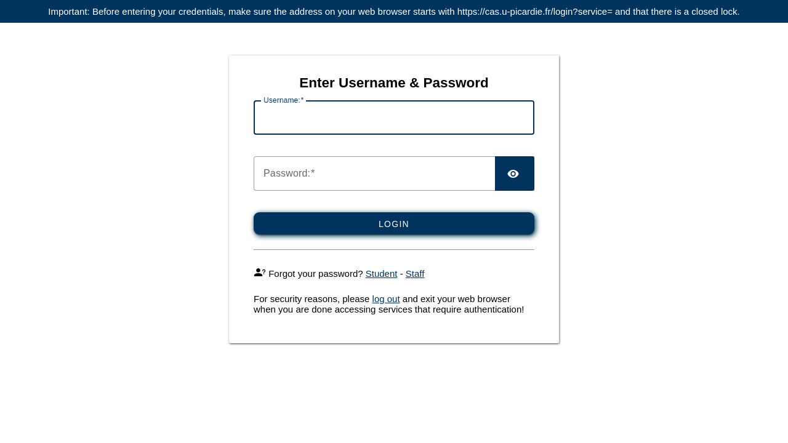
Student (382, 273)
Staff (415, 273)
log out (386, 298)
